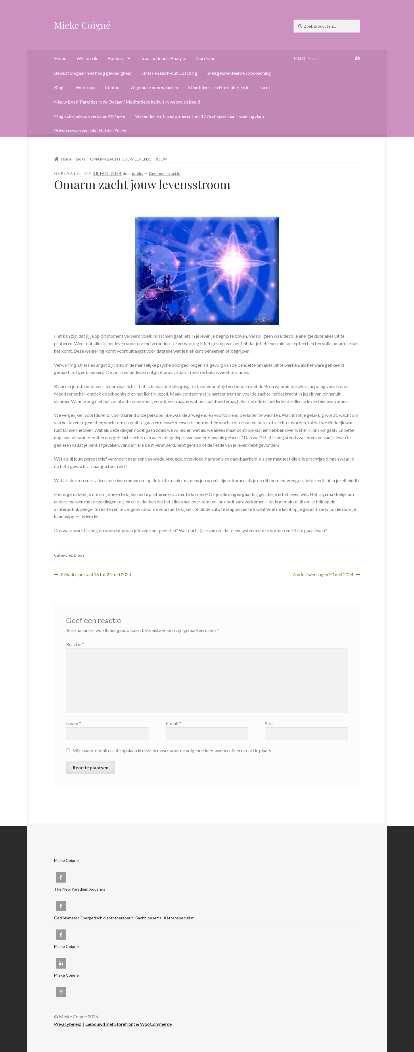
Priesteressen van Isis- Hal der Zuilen (90, 130)
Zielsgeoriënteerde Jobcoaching (239, 73)
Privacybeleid (67, 1024)
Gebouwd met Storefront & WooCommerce (128, 1024)
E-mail (173, 723)
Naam (73, 723)
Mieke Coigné (82, 25)
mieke (137, 173)
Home (60, 58)
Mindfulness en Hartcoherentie (218, 87)
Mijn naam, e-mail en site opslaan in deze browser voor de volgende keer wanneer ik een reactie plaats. (172, 750)
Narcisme (205, 58)
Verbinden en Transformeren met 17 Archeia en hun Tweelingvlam (199, 116)
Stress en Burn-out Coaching (169, 73)
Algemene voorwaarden (154, 87)
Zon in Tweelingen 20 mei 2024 (322, 574)
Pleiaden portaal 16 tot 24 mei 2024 (95, 574)
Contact (113, 87)
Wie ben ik (86, 58)
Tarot (264, 87)
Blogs (60, 87)
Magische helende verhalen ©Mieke (89, 116)
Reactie (75, 644)
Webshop (85, 87)
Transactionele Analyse (163, 58)
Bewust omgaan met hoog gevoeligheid (92, 73)
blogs (81, 158)
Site (269, 723)
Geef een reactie (164, 173)
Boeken (115, 58)
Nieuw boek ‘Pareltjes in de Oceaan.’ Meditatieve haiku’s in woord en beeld (127, 101)
